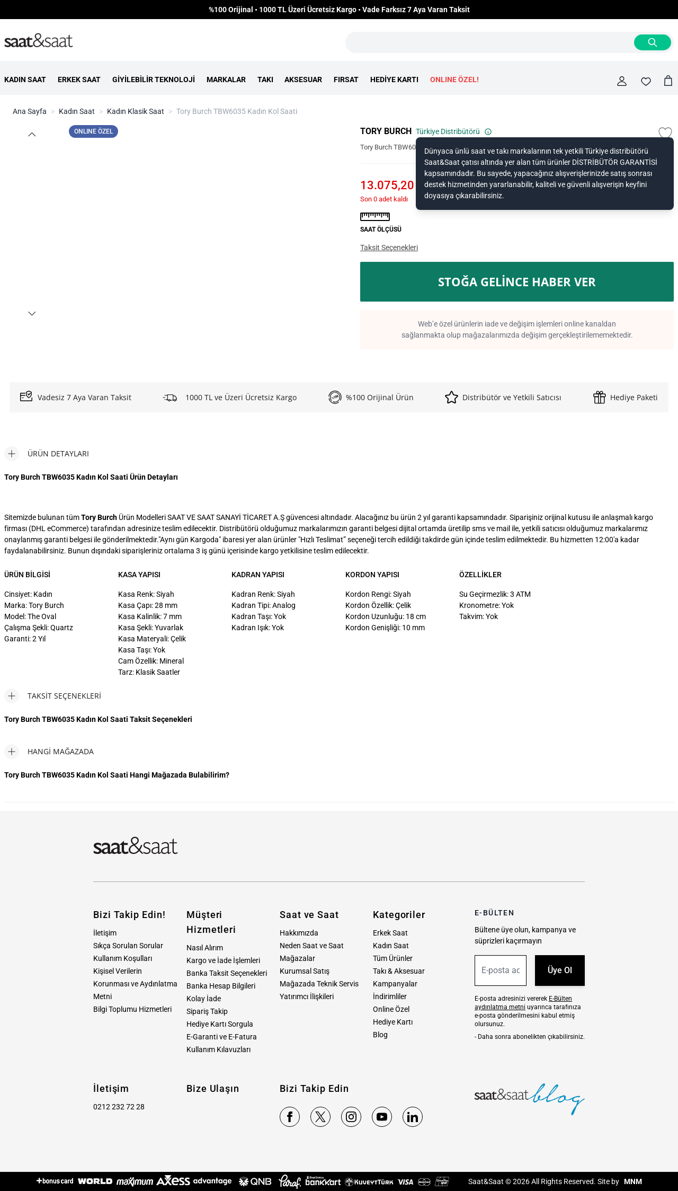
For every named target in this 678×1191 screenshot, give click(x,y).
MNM (632, 1181)
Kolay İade (203, 998)
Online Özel (391, 1009)
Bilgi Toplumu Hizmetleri (132, 1009)
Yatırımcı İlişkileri (307, 996)
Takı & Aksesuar (399, 971)
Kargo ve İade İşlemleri (223, 960)
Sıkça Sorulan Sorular (128, 945)
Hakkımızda (299, 933)
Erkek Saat (390, 933)
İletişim (105, 933)
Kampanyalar (395, 984)
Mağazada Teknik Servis (319, 984)
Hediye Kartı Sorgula (219, 1024)
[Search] (652, 42)
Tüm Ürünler (393, 958)
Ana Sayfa (30, 111)
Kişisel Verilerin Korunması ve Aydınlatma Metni (135, 984)
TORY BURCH (386, 131)
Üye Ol (560, 970)
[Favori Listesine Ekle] (665, 133)
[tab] (46, 453)
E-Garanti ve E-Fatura (221, 1037)
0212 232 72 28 (119, 1106)
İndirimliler (390, 996)
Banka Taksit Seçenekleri (226, 973)
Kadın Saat (77, 111)
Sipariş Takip (207, 1011)
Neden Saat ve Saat (312, 945)
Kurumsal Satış (304, 971)
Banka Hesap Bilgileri (220, 986)
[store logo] (38, 41)
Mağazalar (297, 958)
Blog (380, 1034)
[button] (31, 134)
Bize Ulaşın (212, 1088)
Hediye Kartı (393, 1022)
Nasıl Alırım (204, 947)
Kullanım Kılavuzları (218, 1049)
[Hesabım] (621, 81)
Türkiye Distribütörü (454, 131)
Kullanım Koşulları (122, 958)
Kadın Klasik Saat (135, 111)
